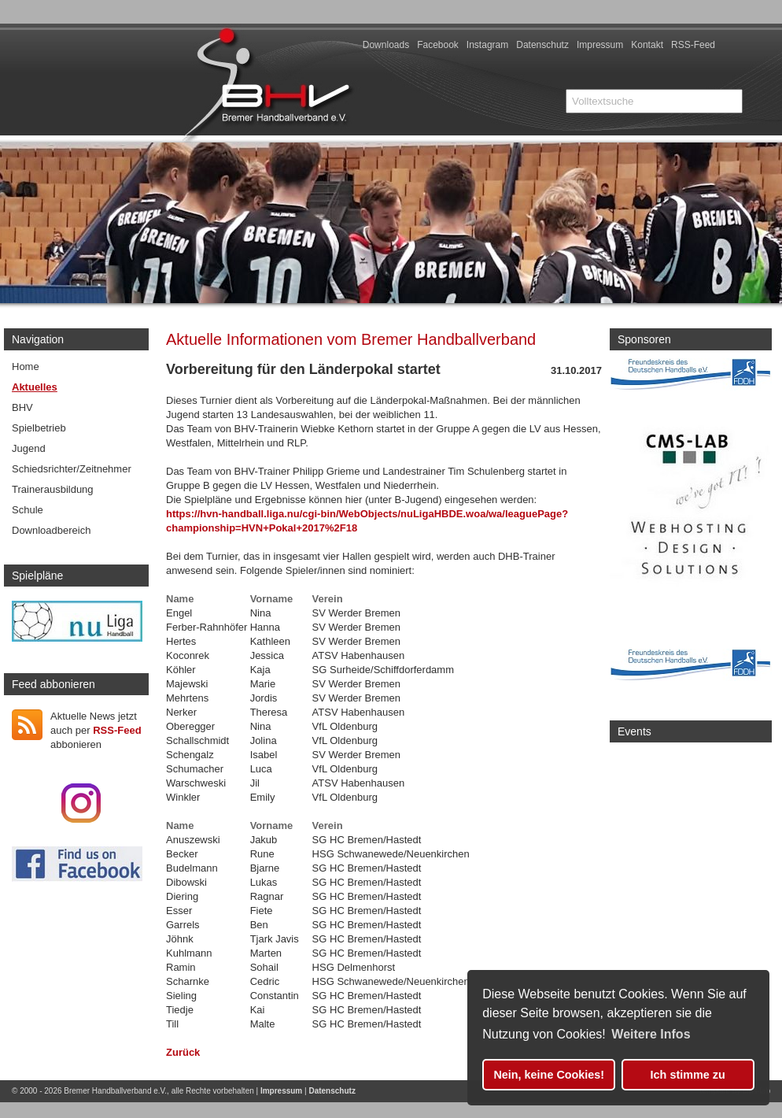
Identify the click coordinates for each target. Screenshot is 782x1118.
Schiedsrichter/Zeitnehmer (71, 469)
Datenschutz (542, 44)
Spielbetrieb (39, 428)
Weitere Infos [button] (650, 1034)
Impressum (600, 44)
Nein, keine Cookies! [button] (548, 1074)
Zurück (183, 1052)
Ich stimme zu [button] (688, 1074)
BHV (22, 407)
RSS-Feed (693, 44)
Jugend (29, 448)
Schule (27, 510)
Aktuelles (34, 387)
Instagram (487, 44)
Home (25, 366)
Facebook (438, 44)
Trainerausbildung (53, 489)
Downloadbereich (51, 530)
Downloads (386, 44)
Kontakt (647, 44)
